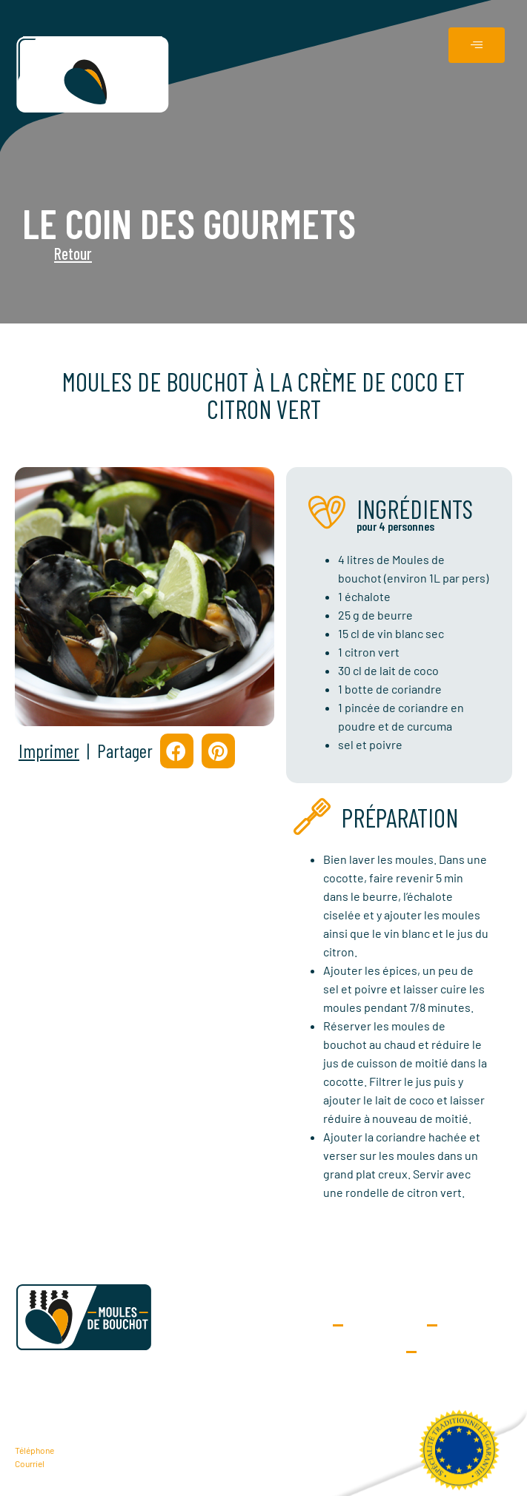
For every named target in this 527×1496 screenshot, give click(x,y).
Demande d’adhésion (263, 1325)
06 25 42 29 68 (81, 1450)
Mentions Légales (460, 1351)
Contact (474, 1325)
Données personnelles (352, 1351)
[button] (176, 751)
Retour (39, 253)
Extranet (385, 1325)
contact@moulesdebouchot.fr (103, 1463)
